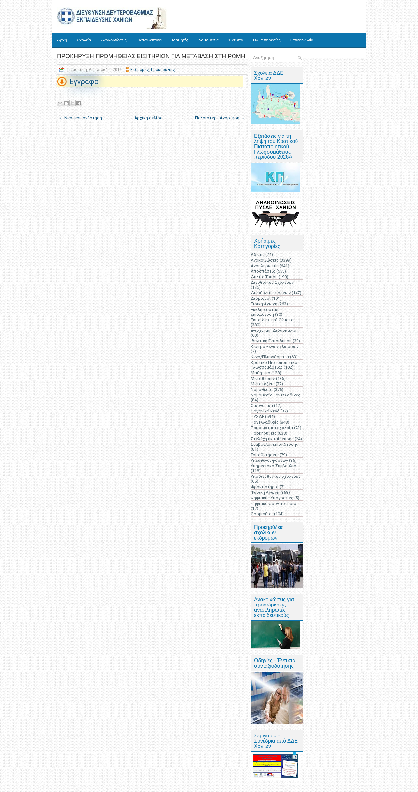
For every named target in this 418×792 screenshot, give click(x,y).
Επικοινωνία (302, 40)
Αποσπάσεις (263, 271)
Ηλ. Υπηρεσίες (267, 40)
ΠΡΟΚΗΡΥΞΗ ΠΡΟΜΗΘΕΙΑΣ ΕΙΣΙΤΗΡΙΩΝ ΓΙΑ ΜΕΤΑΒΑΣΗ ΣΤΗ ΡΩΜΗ (151, 56)
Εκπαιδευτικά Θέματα (272, 319)
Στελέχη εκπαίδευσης (272, 438)
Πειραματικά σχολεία (272, 427)
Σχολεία (84, 40)
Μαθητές (180, 40)
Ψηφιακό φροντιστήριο (273, 503)
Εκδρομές (139, 69)
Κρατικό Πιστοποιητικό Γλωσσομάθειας (274, 365)
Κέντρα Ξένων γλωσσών (274, 346)
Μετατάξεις (263, 383)
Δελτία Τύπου (264, 276)
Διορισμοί (261, 298)
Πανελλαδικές (265, 422)
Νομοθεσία (208, 40)
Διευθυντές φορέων (271, 292)
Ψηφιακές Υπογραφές (272, 497)
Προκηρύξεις (163, 69)
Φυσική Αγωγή (265, 492)
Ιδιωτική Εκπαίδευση (271, 340)
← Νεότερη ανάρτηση (80, 117)
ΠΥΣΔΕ (257, 416)
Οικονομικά (262, 405)
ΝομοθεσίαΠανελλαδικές (275, 395)
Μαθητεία (260, 372)
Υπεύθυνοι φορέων (269, 460)
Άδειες (258, 254)
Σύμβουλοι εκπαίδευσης (274, 444)
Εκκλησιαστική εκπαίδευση (265, 312)
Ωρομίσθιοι (262, 513)
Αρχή (62, 40)
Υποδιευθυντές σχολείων (275, 476)
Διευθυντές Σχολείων (272, 282)
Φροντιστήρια (265, 486)
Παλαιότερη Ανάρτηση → (220, 117)
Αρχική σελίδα (148, 117)
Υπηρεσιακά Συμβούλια (273, 465)
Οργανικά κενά (265, 411)
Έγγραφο (84, 81)
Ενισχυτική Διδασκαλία (273, 330)
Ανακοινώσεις (114, 40)
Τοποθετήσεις (265, 454)
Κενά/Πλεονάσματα (270, 356)
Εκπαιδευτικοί (149, 40)
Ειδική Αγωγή (264, 303)
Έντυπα (236, 40)
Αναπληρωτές (265, 265)
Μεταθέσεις (263, 378)
